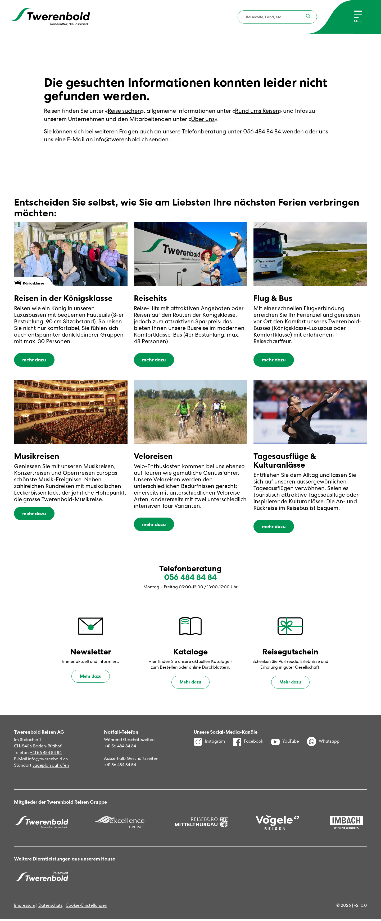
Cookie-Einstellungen (86, 907)
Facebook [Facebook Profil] (248, 743)
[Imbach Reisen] (346, 824)
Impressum (24, 907)
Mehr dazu (91, 678)
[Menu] (357, 17)
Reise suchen (124, 111)
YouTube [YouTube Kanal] (285, 743)
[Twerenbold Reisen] (41, 824)
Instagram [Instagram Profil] (209, 743)
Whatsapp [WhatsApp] (323, 743)
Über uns (203, 119)
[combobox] (276, 17)
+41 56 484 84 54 (120, 767)
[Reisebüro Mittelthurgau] (201, 824)
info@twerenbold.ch (121, 139)
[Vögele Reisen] (278, 824)
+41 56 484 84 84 (46, 754)
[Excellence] (119, 824)
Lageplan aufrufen (51, 767)
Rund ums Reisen (257, 111)
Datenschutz (50, 907)
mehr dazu (34, 361)
